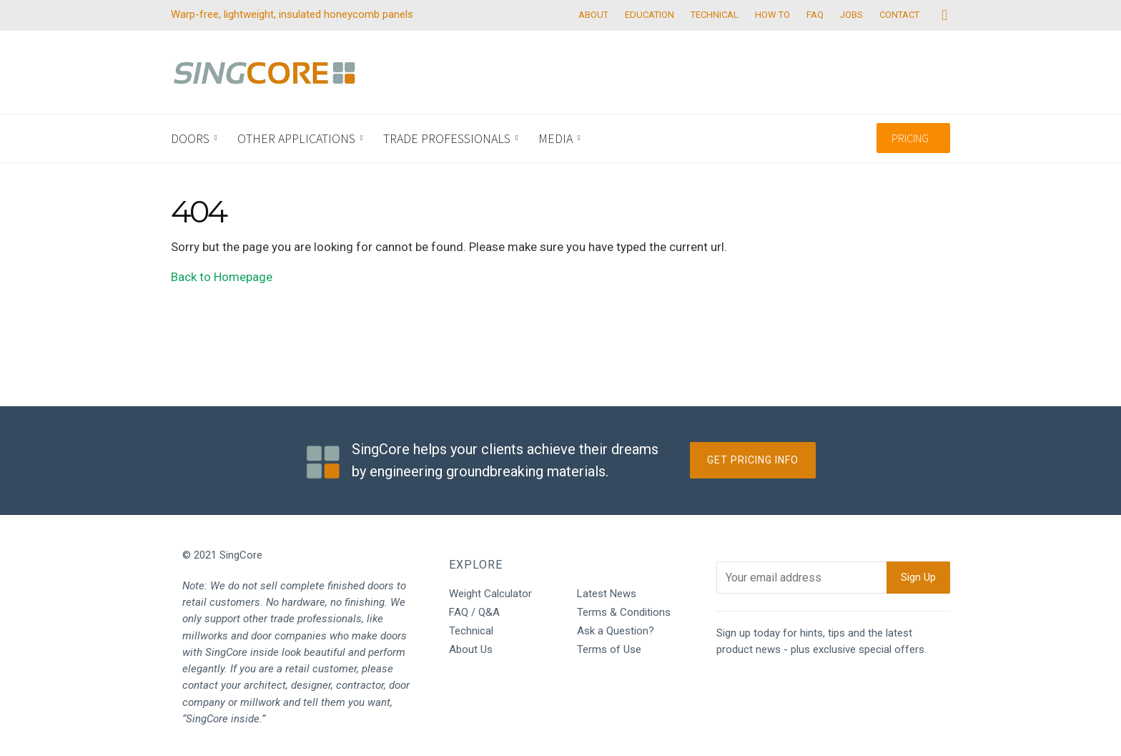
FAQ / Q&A (474, 612)
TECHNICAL (715, 14)
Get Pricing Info (753, 460)
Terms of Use (609, 649)
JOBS (851, 14)
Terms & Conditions (624, 612)
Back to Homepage (221, 277)
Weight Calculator (490, 593)
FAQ (815, 14)
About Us (471, 649)
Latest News (606, 593)
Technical (471, 630)
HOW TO (772, 14)
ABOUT (593, 14)
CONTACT (899, 14)
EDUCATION (649, 14)
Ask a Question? (615, 630)
